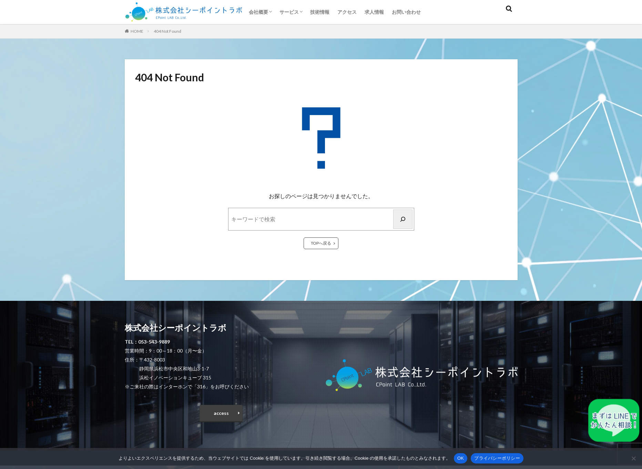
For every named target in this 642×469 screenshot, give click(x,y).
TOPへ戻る (321, 243)
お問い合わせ (406, 12)
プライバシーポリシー (497, 458)
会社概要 (258, 12)
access (221, 415)
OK (460, 458)
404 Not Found (167, 31)
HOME (137, 31)
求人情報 (374, 12)
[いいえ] (633, 458)
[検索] (402, 219)
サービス (289, 12)
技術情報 (319, 12)
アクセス (347, 12)
